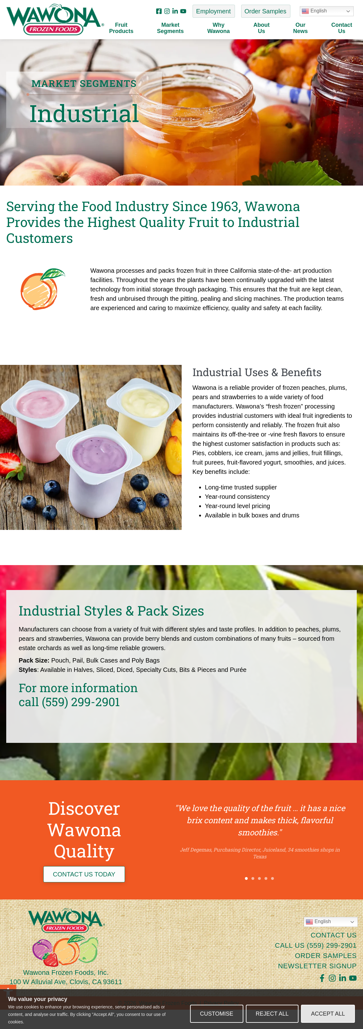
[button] (246, 897)
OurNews (302, 28)
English (314, 11)
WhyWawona (220, 28)
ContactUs (341, 28)
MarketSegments (172, 28)
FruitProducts (122, 28)
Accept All (328, 1014)
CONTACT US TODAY (84, 893)
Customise (216, 1014)
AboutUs (263, 28)
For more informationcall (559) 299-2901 (78, 713)
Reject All (272, 1014)
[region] (181, 1009)
